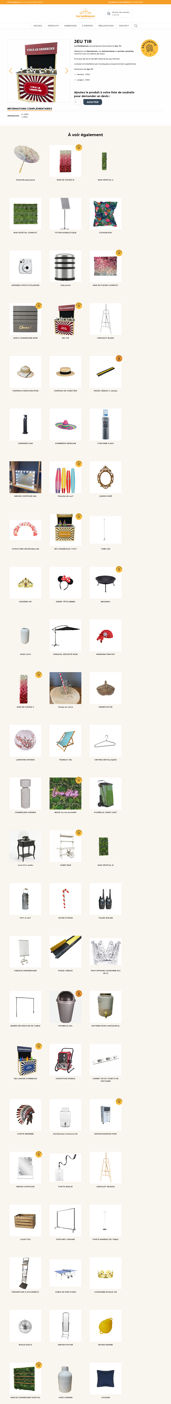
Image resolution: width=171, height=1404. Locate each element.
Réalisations (106, 26)
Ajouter (93, 102)
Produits (53, 26)
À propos (87, 26)
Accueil (38, 26)
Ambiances (70, 26)
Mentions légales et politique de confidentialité (71, 1401)
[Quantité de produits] (77, 102)
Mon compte (95, 1383)
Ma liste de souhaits (120, 13)
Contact (124, 26)
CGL (90, 1386)
